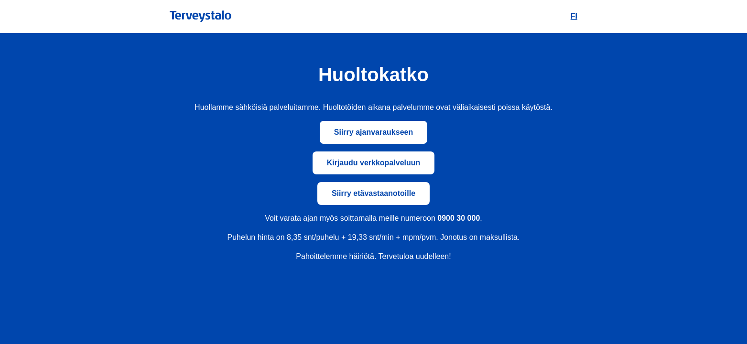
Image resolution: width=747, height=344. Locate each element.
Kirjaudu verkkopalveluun (374, 163)
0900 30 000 (458, 218)
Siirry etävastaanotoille (373, 193)
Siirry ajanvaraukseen (373, 132)
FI (574, 16)
